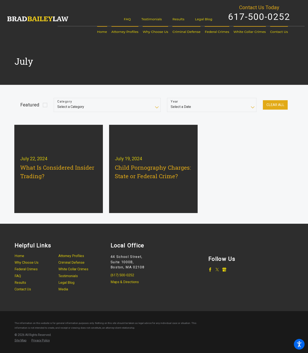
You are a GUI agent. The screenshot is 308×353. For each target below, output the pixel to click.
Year (174, 101)
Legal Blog (203, 19)
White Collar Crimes (73, 269)
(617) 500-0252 (122, 275)
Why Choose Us (26, 262)
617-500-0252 (259, 16)
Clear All (275, 105)
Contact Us (23, 289)
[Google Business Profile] (224, 270)
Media (63, 289)
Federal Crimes (26, 269)
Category (64, 101)
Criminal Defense (71, 262)
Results (178, 19)
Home (19, 256)
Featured (29, 104)
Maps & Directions (125, 282)
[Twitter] (217, 270)
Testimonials (151, 19)
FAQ (127, 19)
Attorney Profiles (71, 256)
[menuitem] (102, 31)
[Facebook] (210, 270)
